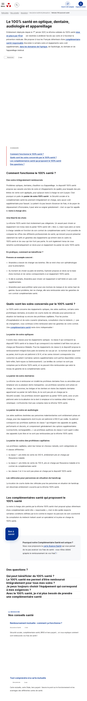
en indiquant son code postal (49, 695)
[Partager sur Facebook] (57, 663)
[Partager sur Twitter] (52, 663)
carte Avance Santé (52, 468)
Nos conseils (14, 13)
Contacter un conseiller (65, 646)
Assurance (24, 13)
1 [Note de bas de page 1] (55, 475)
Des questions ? (17, 86)
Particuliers (4, 13)
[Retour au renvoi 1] (49, 686)
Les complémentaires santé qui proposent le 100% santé (35, 83)
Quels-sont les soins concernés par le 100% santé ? (33, 80)
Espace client (81, 7)
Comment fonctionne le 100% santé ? (27, 76)
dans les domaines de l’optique (33, 47)
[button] (67, 5)
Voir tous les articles (18, 620)
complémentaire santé (20, 249)
